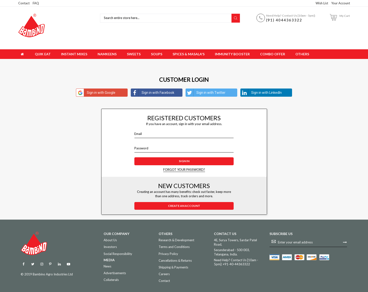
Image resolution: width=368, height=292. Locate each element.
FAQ (36, 3)
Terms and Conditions (174, 247)
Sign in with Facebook (152, 92)
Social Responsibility (118, 254)
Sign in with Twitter (205, 92)
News (107, 266)
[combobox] (166, 18)
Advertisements (115, 273)
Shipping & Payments (173, 267)
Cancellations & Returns (175, 260)
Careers (164, 274)
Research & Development (176, 240)
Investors (110, 247)
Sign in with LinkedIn (261, 92)
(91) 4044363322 (284, 20)
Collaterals (111, 280)
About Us (110, 240)
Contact (24, 3)
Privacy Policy (168, 254)
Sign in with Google (95, 92)
